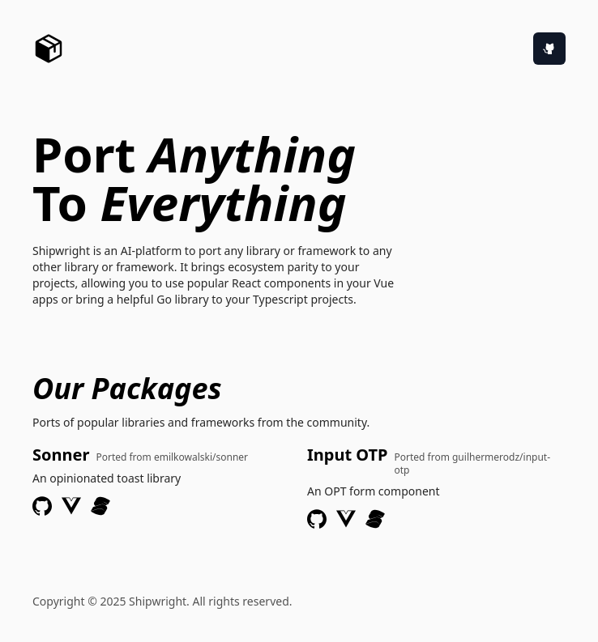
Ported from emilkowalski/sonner (172, 457)
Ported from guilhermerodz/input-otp (472, 464)
